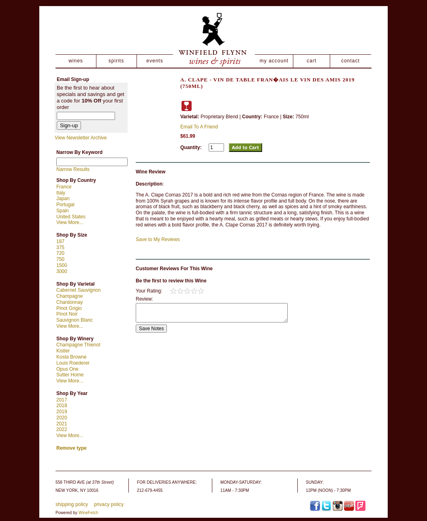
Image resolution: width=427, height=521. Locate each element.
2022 (61, 429)
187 (60, 241)
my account (274, 61)
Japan (63, 198)
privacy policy (109, 504)
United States (70, 217)
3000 (61, 271)
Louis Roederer (73, 363)
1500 (61, 265)
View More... (69, 222)
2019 (61, 411)
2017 (61, 400)
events (154, 61)
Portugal (65, 204)
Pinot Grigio (69, 308)
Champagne (69, 296)
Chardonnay (69, 302)
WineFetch (88, 512)
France (63, 187)
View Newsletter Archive (81, 138)
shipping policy (72, 504)
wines (75, 61)
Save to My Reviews (158, 239)
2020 (61, 418)
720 (60, 253)
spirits (116, 61)
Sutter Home (69, 375)
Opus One (67, 369)
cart (311, 61)
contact (350, 61)
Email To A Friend (199, 127)
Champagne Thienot (78, 345)
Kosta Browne (71, 357)
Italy (60, 193)
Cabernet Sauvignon (78, 290)
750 (60, 259)
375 (60, 247)
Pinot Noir (67, 314)
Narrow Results (73, 169)
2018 (61, 405)
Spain (62, 211)
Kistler (63, 351)
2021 (61, 424)
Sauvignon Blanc (74, 320)
